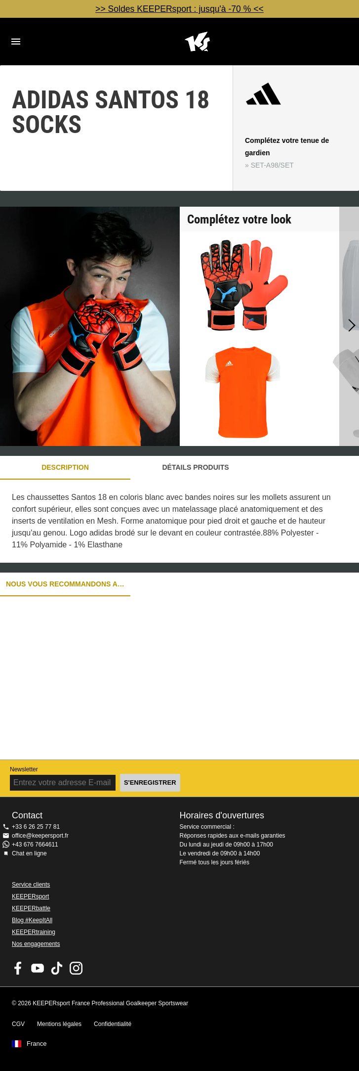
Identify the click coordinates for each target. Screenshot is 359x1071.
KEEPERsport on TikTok (56, 968)
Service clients (31, 884)
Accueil (197, 41)
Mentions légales (59, 1024)
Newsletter (24, 769)
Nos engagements (36, 943)
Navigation (16, 41)
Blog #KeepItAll (32, 920)
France (36, 1043)
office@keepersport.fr (40, 835)
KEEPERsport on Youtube (37, 968)
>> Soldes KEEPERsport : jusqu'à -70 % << (179, 9)
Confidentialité (112, 1024)
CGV (18, 1024)
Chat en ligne (29, 853)
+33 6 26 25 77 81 (36, 826)
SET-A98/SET (272, 165)
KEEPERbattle (31, 908)
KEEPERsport (30, 896)
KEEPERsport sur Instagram (76, 968)
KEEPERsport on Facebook (18, 968)
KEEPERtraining (33, 932)
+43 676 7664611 (35, 844)
